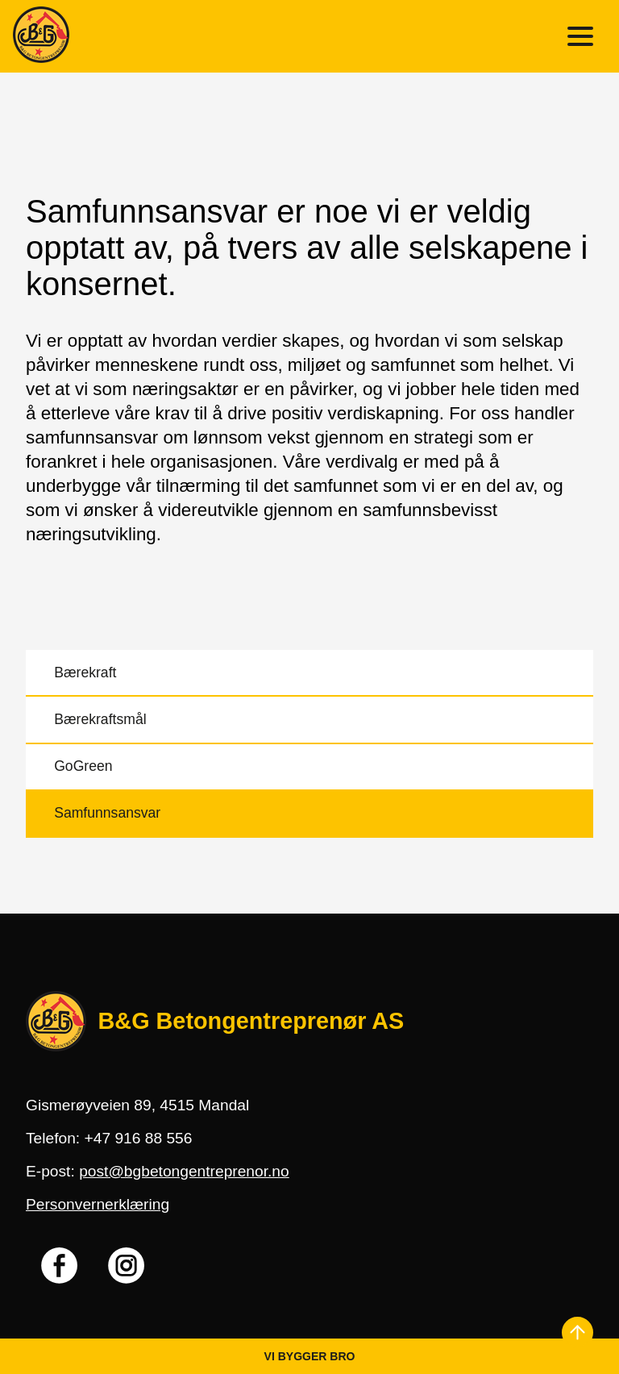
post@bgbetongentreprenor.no (184, 1171)
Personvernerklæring (97, 1204)
